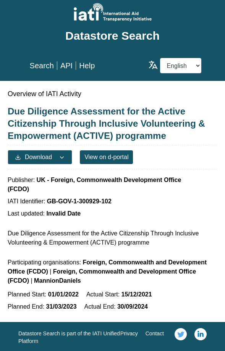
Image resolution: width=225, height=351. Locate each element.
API (66, 65)
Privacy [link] (129, 333)
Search (42, 65)
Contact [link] (155, 333)
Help (87, 65)
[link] (181, 336)
